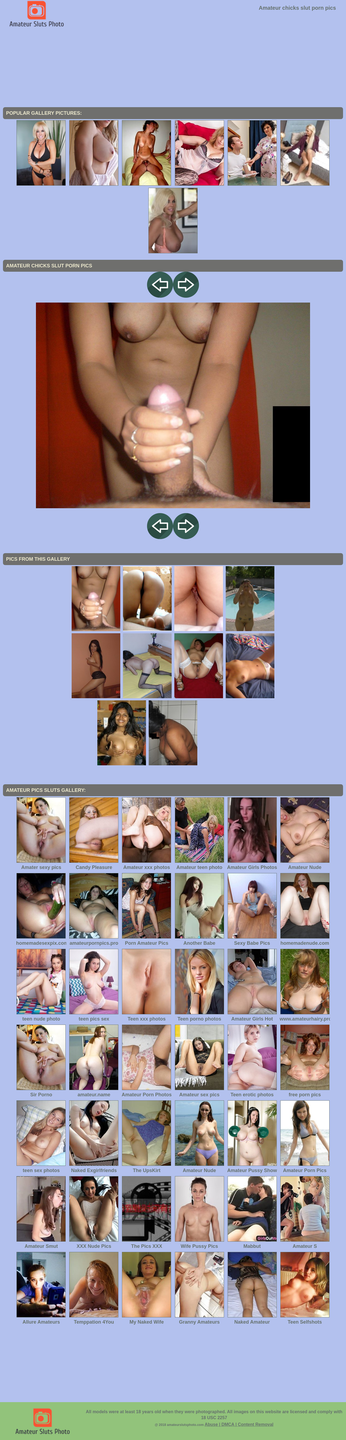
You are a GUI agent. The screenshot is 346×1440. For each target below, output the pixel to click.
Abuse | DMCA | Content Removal (239, 1424)
